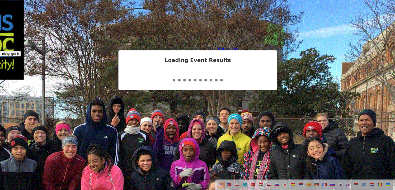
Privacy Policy (226, 48)
